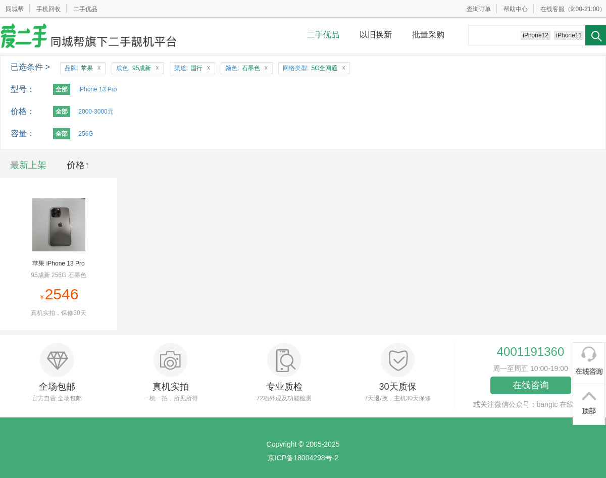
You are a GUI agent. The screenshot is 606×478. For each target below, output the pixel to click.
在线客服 (552, 9)
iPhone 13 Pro (97, 89)
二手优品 (85, 9)
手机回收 (48, 9)
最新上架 (28, 165)
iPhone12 (535, 35)
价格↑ (78, 165)
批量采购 (428, 34)
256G (85, 133)
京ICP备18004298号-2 (303, 458)
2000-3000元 (95, 111)
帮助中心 (515, 9)
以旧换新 (376, 34)
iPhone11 (569, 35)
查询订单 (479, 9)
